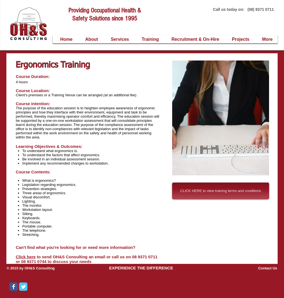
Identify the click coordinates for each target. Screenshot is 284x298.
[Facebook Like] (65, 290)
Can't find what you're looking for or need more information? (76, 247)
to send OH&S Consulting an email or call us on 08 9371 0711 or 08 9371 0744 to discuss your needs (87, 259)
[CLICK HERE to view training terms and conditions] (220, 191)
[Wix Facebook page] (13, 286)
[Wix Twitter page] (23, 286)
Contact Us (267, 268)
